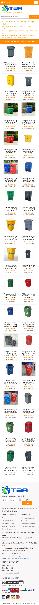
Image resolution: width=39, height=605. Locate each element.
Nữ (28, 500)
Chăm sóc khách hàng (28, 524)
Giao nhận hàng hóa (8, 526)
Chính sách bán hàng (28, 521)
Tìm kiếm (34, 17)
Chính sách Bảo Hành (28, 526)
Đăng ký (27, 503)
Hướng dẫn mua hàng (9, 529)
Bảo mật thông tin (7, 520)
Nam (23, 500)
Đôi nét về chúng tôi (27, 518)
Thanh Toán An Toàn (8, 523)
